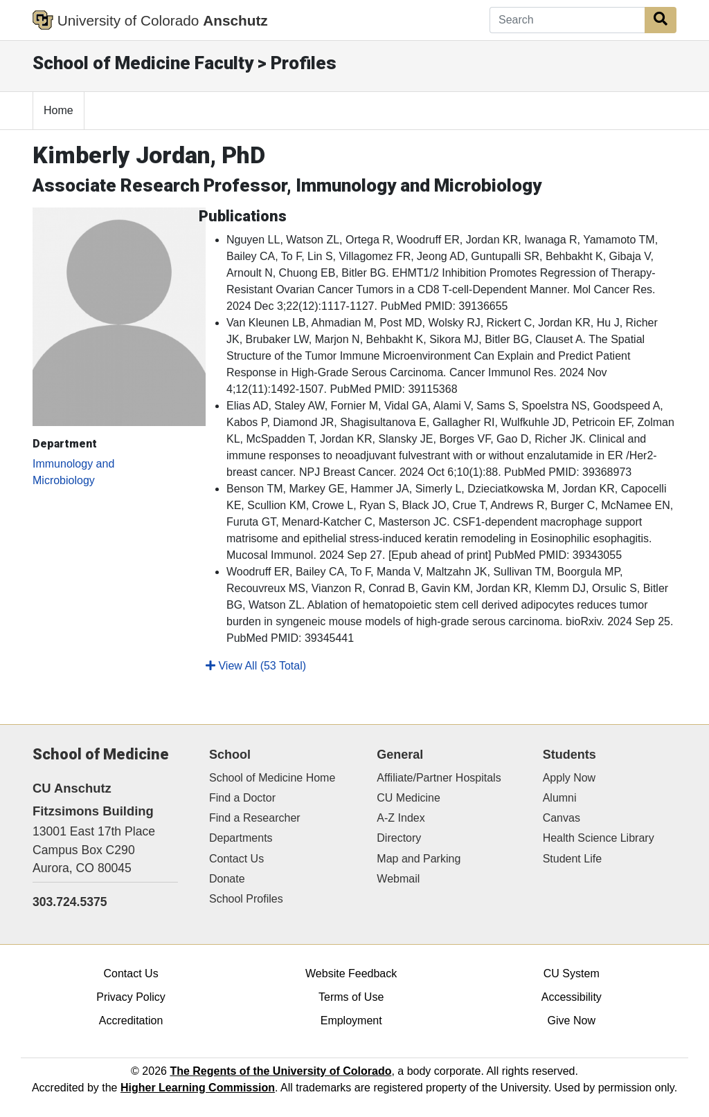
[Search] (567, 20)
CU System (572, 973)
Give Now (571, 1020)
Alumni (560, 798)
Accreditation (131, 1020)
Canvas (561, 818)
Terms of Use (351, 997)
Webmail (398, 879)
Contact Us (236, 859)
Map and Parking (418, 859)
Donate (227, 879)
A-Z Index (400, 818)
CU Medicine (408, 798)
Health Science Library (598, 838)
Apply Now (569, 778)
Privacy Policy (130, 997)
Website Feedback (351, 973)
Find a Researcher (254, 818)
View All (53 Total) (256, 666)
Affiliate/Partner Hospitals (439, 778)
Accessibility (571, 997)
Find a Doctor (242, 798)
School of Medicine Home (272, 778)
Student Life (572, 859)
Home (58, 110)
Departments (241, 838)
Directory (399, 838)
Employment (351, 1020)
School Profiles (246, 899)
